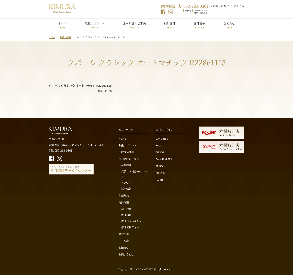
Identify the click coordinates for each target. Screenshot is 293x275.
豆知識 (125, 241)
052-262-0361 (195, 6)
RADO (158, 145)
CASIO (159, 180)
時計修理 (170, 25)
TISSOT (159, 152)
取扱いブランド (95, 25)
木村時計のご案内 (134, 25)
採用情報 (126, 189)
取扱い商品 (127, 152)
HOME (122, 138)
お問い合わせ (220, 6)
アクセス (237, 6)
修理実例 (199, 25)
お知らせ (229, 25)
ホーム (62, 25)
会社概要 (126, 165)
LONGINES (161, 138)
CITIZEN (160, 173)
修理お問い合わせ (131, 221)
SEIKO (159, 166)
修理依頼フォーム (131, 227)
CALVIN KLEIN (163, 159)
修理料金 (126, 215)
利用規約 (124, 195)
